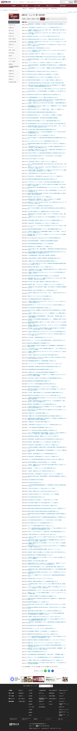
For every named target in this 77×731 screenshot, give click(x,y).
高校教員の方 (31, 8)
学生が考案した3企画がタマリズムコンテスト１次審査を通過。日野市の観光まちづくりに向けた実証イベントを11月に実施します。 (47, 150)
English (50, 701)
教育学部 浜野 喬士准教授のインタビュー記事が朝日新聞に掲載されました (44, 120)
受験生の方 (24, 8)
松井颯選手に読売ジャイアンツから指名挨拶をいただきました (41, 135)
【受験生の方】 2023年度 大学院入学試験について (39, 421)
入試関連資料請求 (42, 690)
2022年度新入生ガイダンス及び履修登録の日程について (40, 522)
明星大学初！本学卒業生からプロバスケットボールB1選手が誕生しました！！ (45, 395)
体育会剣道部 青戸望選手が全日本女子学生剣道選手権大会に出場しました (44, 366)
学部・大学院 (25, 5)
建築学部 (30, 712)
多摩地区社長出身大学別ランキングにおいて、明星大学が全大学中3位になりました (46, 39)
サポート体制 (37, 5)
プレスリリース (12, 58)
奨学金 (10, 55)
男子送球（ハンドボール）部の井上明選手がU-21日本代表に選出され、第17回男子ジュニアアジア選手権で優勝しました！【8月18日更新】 (47, 329)
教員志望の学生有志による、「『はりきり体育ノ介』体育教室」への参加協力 (45, 115)
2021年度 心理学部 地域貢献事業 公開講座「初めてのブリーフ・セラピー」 (44, 549)
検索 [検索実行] (71, 2)
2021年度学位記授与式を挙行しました (36, 496)
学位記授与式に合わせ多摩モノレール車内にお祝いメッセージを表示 (43, 499)
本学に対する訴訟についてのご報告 (36, 158)
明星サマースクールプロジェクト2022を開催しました (40, 296)
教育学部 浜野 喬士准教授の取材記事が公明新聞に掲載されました (42, 112)
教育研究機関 (63, 5)
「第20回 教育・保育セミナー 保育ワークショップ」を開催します (42, 161)
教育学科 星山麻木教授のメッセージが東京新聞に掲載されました (42, 453)
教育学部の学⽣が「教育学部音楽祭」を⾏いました (39, 48)
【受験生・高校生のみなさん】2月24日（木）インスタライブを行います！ (44, 616)
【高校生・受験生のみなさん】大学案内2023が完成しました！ (42, 470)
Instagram (62, 693)
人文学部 (30, 693)
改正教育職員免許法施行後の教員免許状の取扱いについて (40, 369)
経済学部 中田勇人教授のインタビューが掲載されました (40, 266)
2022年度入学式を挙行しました (35, 482)
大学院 (30, 715)
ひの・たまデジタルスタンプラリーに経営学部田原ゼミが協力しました (43, 141)
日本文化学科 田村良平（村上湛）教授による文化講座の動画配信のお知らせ (45, 378)
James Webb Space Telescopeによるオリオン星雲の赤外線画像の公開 (44, 237)
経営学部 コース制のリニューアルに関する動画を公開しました (42, 468)
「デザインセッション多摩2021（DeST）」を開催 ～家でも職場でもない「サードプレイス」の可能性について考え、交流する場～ (47, 587)
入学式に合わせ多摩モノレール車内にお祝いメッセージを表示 (41, 488)
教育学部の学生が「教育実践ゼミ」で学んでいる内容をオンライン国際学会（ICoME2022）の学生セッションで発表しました (44, 200)
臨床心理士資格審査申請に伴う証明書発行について (39, 343)
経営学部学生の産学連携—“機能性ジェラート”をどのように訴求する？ (43, 436)
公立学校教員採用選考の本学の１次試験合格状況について (40, 299)
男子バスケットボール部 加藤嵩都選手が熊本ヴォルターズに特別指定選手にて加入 (46, 657)
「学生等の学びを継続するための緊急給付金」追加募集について (42, 596)
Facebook (62, 698)
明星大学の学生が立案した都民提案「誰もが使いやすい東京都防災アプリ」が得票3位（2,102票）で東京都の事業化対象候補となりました (47, 86)
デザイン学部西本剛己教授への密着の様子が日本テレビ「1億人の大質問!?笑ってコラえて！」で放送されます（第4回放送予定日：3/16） (47, 529)
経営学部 (30, 704)
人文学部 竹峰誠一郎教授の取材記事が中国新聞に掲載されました (42, 129)
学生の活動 (11, 52)
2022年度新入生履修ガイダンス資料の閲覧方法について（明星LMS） (43, 502)
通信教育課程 (51, 693)
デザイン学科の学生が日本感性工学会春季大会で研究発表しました (42, 430)
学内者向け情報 (54, 8)
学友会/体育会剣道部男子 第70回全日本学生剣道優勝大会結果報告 (43, 117)
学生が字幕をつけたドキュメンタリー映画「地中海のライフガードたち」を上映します (47, 88)
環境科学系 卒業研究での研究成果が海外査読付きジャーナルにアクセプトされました (46, 639)
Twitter (61, 695)
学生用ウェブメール (63, 709)
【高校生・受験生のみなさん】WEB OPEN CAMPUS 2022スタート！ (43, 491)
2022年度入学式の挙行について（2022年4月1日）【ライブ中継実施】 (44, 494)
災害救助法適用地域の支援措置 (14, 67)
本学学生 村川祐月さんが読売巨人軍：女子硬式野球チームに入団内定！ (43, 74)
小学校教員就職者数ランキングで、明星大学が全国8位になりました (43, 97)
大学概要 (13, 5)
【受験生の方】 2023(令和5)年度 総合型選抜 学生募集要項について (43, 372)
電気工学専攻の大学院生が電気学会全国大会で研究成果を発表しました (43, 511)
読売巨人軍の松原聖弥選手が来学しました (37, 651)
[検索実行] (51, 686)
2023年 (37, 18)
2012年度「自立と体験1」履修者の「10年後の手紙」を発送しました (43, 281)
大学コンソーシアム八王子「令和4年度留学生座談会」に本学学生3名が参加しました (46, 340)
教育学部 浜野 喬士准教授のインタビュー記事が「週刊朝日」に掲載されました (45, 80)
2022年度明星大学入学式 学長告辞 (35, 479)
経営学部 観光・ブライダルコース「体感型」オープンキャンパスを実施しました (46, 284)
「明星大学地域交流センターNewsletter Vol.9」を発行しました (42, 173)
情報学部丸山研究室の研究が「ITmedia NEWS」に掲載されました (42, 505)
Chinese (50, 704)
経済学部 (30, 695)
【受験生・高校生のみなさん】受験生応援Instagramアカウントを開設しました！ (46, 660)
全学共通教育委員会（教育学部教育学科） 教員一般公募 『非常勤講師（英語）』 (46, 654)
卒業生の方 (38, 8)
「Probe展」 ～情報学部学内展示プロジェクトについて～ (40, 337)
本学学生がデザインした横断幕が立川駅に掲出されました (40, 205)
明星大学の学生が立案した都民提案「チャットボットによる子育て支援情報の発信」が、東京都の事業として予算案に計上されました (46, 614)
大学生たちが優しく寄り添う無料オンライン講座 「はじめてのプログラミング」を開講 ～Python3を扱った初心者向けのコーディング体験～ (47, 171)
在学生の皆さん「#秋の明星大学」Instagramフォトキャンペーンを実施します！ (46, 176)
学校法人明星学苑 (53, 690)
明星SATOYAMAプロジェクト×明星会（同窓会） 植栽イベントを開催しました (46, 109)
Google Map (45, 728)
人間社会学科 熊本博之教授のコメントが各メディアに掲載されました (43, 223)
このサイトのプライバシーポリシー (26, 719)
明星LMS (61, 706)
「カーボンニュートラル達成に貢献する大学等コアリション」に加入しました (45, 363)
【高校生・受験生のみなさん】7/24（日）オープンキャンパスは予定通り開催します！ (47, 331)
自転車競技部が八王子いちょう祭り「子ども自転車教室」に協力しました (44, 77)
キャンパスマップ (42, 695)
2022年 (42, 18)
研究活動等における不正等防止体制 (43, 699)
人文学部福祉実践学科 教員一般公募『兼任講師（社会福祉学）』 (42, 255)
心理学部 (30, 709)
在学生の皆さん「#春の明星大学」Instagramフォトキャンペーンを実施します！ (46, 473)
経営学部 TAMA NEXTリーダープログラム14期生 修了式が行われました (44, 36)
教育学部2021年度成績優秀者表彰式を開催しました (39, 380)
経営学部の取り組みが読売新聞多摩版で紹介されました (40, 625)
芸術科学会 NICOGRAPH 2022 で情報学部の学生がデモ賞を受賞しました (44, 94)
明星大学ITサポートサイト (63, 712)
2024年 (33, 18)
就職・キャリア (49, 5)
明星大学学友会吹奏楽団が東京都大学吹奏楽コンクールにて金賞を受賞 (43, 275)
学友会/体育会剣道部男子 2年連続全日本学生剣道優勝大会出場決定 (43, 240)
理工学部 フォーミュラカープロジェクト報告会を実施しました (41, 628)
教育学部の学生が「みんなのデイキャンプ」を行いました (40, 578)
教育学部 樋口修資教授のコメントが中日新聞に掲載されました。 (42, 404)
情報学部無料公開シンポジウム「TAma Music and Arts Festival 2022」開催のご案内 (47, 590)
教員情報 (41, 701)
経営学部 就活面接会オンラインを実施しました (38, 601)
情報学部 (30, 698)
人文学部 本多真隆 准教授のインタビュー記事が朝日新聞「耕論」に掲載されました (46, 566)
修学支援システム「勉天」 (63, 704)
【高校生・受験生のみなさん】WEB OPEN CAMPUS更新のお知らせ (43, 354)
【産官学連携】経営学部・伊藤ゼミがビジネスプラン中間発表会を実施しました (45, 220)
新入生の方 (11, 30)
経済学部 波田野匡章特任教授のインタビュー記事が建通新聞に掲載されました (45, 229)
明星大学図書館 (52, 695)
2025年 (28, 18)
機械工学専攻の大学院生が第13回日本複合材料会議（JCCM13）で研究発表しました (47, 508)
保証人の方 (11, 44)
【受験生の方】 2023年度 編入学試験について (38, 413)
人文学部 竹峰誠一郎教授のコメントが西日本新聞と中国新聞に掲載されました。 (46, 392)
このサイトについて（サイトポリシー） (13, 719)
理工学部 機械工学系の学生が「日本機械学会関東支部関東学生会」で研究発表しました (47, 517)
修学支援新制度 (42, 706)
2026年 (23, 18)
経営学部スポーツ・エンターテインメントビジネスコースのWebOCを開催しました (46, 304)
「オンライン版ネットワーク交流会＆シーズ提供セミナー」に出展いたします (45, 62)
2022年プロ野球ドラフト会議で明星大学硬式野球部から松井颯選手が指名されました (46, 152)
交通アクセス (41, 693)
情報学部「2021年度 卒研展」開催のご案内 (37, 560)
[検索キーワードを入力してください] (64, 2)
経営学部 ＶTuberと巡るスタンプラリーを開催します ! (40, 196)
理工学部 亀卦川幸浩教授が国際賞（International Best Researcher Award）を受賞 (46, 56)
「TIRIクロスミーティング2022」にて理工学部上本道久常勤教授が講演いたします (46, 181)
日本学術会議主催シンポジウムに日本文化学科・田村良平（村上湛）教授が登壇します (47, 123)
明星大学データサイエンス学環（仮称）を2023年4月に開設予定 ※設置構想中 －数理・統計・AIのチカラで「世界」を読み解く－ (46, 649)
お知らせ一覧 (12, 24)
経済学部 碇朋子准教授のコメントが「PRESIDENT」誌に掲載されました (44, 441)
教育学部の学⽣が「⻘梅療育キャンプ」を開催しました (40, 246)
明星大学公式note (63, 690)
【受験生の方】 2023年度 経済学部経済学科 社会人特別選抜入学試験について (45, 415)
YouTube (61, 701)
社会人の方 (11, 36)
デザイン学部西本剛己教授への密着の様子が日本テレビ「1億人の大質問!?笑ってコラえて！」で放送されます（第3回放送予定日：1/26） (47, 637)
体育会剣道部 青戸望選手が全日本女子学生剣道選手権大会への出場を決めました (46, 439)
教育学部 (30, 701)
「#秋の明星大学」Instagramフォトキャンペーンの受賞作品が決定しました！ (45, 27)
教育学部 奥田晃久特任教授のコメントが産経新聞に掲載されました (43, 581)
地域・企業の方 (46, 8)
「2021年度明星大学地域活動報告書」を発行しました (40, 427)
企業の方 (11, 79)
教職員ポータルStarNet (63, 715)
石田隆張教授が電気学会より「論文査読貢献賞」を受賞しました (42, 360)
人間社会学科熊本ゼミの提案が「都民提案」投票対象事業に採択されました (44, 258)
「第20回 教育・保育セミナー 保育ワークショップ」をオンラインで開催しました (46, 53)
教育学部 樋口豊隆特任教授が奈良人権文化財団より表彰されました (42, 179)
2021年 (47, 18)
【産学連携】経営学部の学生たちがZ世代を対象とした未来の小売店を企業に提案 (46, 82)
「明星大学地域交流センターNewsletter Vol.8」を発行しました (42, 534)
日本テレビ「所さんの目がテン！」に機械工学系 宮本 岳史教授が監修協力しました (46, 531)
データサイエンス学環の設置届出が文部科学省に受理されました (42, 383)
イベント (11, 47)
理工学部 (30, 690)
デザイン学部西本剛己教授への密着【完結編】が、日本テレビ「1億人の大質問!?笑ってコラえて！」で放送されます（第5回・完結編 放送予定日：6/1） (47, 433)
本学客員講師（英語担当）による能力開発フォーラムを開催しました (43, 631)
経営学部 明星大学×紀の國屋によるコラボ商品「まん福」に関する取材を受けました (47, 552)
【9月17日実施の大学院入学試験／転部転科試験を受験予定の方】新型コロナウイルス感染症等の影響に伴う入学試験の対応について (47, 252)
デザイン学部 (31, 706)
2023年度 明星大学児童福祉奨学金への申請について (39, 307)
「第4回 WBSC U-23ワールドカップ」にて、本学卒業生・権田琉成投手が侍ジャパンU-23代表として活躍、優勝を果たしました (47, 147)
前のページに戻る (72, 12)
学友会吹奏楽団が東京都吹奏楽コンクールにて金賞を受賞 (40, 243)
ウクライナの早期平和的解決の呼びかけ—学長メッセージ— (41, 525)
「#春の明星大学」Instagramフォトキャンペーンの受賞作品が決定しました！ (45, 424)
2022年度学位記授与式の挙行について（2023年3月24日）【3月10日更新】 (45, 155)
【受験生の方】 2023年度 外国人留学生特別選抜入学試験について (42, 261)
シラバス (41, 704)
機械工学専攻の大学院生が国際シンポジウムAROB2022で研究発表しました (44, 610)
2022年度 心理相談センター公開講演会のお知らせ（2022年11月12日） (44, 211)
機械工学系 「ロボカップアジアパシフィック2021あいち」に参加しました (44, 642)
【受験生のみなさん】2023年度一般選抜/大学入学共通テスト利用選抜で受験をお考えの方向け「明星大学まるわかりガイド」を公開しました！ (47, 100)
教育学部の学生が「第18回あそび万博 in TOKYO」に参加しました (43, 71)
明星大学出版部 (52, 698)
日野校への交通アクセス (34, 728)
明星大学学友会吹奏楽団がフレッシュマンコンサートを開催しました (43, 386)
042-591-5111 (56, 728)
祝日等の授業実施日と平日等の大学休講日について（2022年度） (42, 462)
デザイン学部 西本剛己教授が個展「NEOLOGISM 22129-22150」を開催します (46, 459)
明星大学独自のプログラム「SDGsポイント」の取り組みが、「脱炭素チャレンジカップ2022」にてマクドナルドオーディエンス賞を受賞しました (47, 564)
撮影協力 (11, 64)
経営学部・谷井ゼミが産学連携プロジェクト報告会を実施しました (42, 290)
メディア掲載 (12, 61)
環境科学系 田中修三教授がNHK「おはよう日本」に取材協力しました (43, 634)
